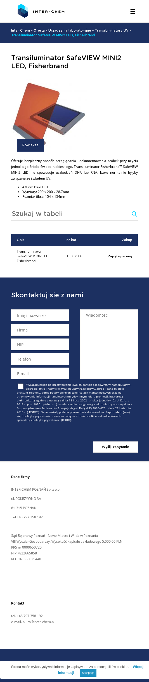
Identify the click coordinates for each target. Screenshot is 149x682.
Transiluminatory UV (112, 30)
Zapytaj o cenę (120, 256)
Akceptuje (88, 672)
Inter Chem (20, 30)
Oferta (39, 30)
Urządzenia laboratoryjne (69, 30)
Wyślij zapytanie (115, 447)
